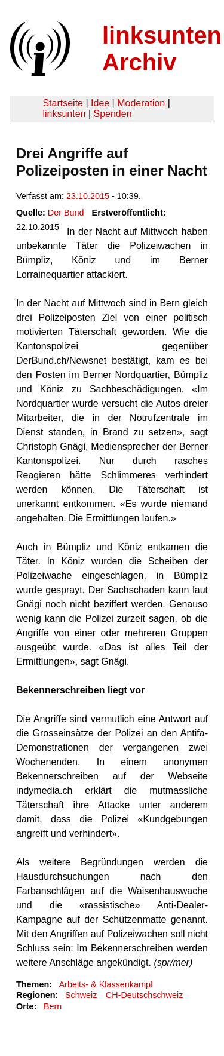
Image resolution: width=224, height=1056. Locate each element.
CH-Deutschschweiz (144, 995)
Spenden (112, 114)
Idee (100, 103)
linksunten (63, 114)
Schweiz (81, 995)
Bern (53, 1006)
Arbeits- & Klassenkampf (106, 984)
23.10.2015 (87, 196)
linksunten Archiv (162, 48)
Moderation (141, 103)
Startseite (62, 103)
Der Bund (66, 212)
